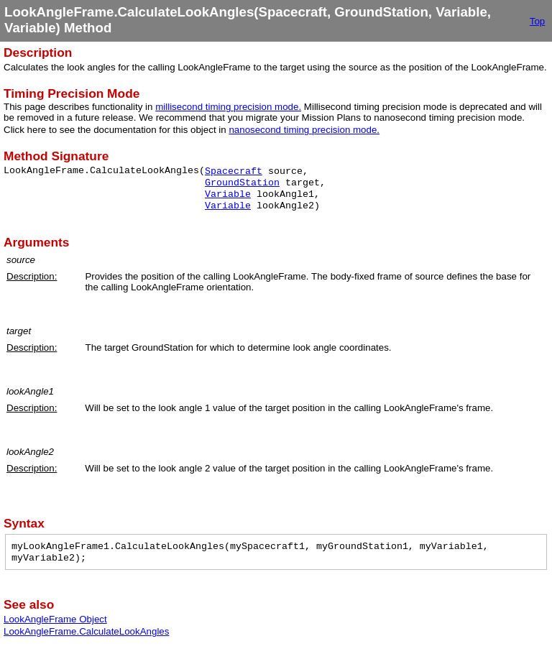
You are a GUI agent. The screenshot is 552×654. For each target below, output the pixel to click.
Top (538, 21)
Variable (228, 194)
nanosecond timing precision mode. (304, 129)
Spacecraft (233, 171)
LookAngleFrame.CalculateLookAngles (86, 631)
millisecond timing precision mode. (228, 106)
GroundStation (242, 183)
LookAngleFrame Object (55, 619)
